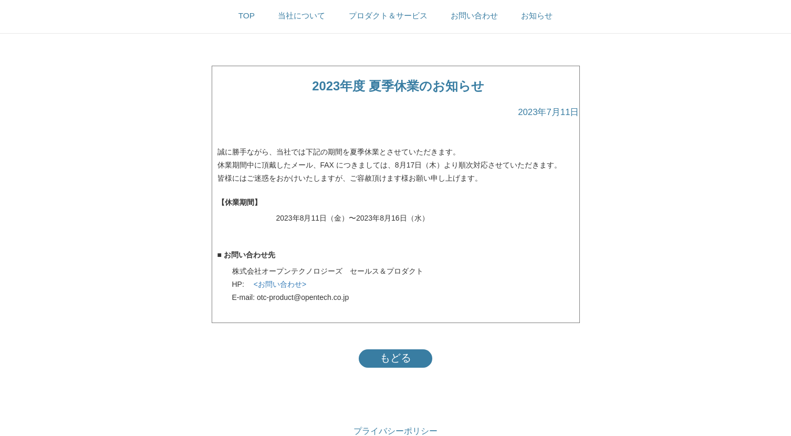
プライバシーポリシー (395, 431)
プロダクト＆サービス (388, 15)
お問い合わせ (474, 15)
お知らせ (537, 15)
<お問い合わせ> (276, 284)
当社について (301, 15)
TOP (246, 15)
